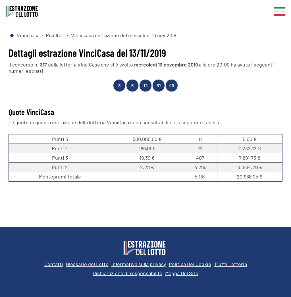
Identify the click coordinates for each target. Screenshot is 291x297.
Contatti (53, 264)
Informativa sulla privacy (138, 264)
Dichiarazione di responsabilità (127, 273)
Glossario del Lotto (87, 264)
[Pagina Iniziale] (12, 35)
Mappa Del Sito (181, 273)
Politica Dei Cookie (190, 264)
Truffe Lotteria (230, 264)
